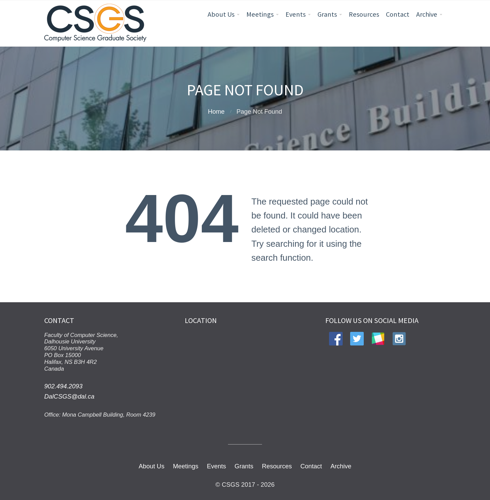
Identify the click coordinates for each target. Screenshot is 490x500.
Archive (426, 14)
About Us (221, 14)
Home (216, 111)
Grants (327, 14)
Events (295, 14)
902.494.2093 (63, 386)
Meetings (260, 14)
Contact (397, 14)
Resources (364, 14)
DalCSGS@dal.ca (69, 396)
